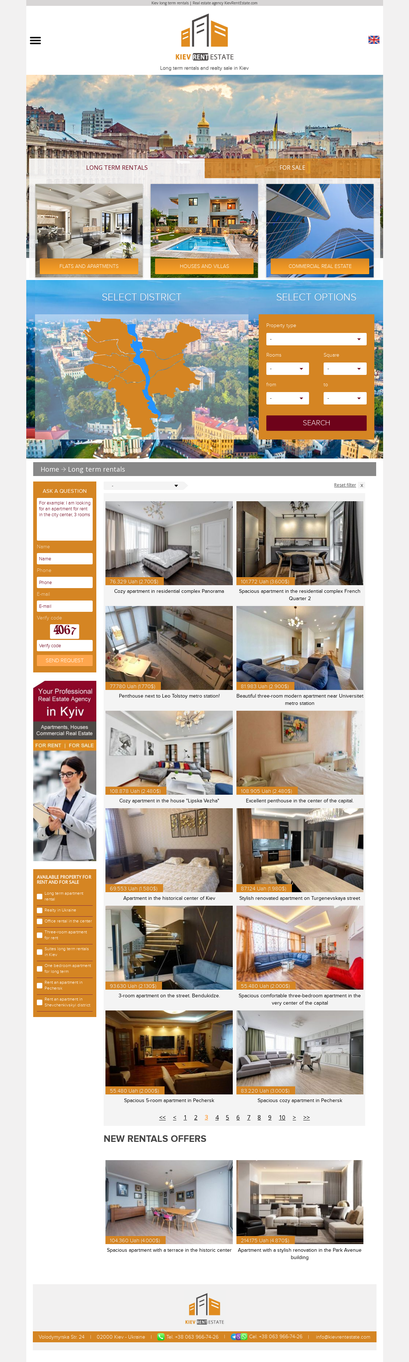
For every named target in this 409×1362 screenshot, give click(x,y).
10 (282, 1117)
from (271, 385)
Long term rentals (117, 168)
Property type (281, 326)
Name (43, 547)
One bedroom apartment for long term (64, 968)
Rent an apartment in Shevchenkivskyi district (63, 1002)
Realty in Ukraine (56, 910)
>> (306, 1117)
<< (162, 1117)
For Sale (292, 168)
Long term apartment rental (60, 896)
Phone (44, 570)
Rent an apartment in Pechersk (59, 985)
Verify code (49, 618)
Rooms (273, 355)
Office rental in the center (64, 921)
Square (331, 355)
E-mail (43, 594)
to (326, 385)
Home (49, 469)
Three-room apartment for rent (62, 935)
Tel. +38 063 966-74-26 (188, 1336)
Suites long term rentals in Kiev (63, 952)
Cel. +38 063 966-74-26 (266, 1336)
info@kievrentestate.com (342, 1337)
